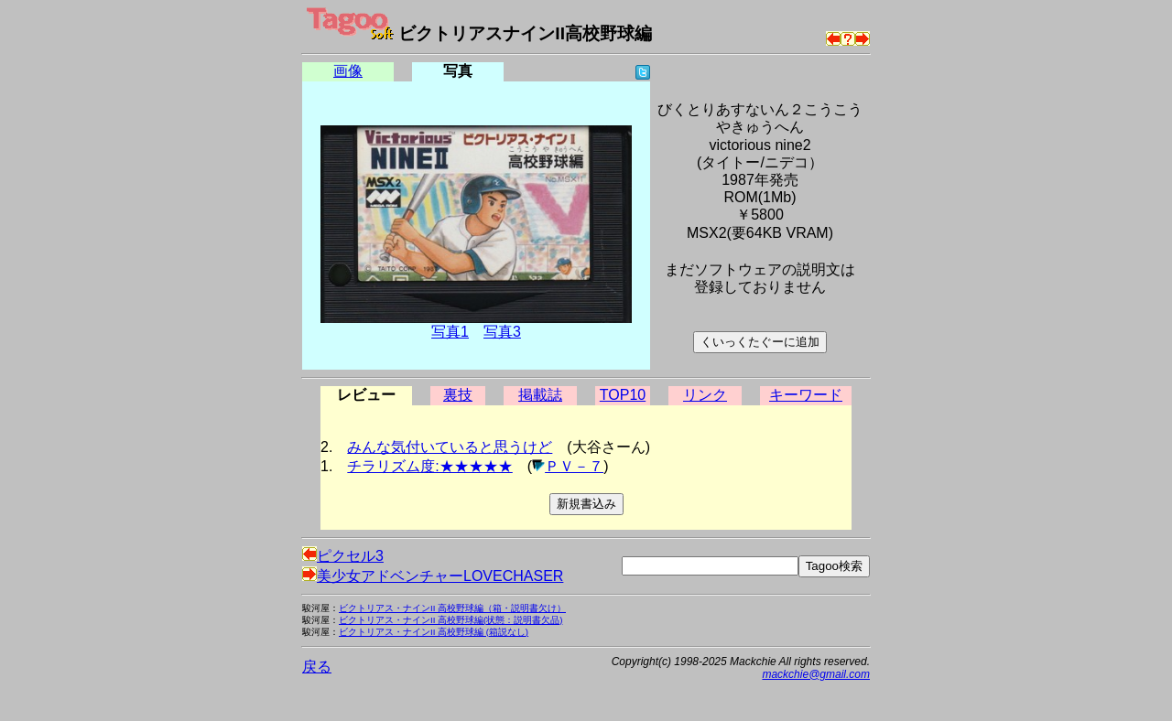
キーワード (805, 395)
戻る (316, 666)
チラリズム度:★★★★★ (429, 466)
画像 (348, 71)
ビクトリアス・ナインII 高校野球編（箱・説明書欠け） (452, 608)
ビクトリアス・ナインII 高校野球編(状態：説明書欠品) (450, 620)
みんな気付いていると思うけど (449, 447)
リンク (705, 395)
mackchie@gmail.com (816, 674)
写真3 (502, 331)
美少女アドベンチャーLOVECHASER (432, 576)
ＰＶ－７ (574, 466)
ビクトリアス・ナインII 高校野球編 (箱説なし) (433, 632)
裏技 (457, 395)
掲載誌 (540, 395)
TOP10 (623, 395)
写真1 (450, 331)
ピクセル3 (343, 556)
